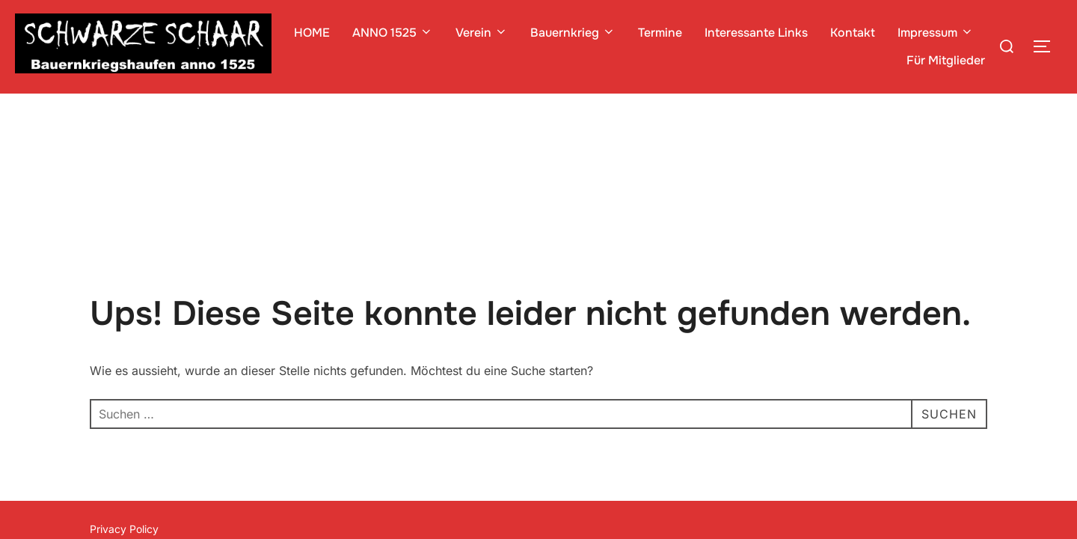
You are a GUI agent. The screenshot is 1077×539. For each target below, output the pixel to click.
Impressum (936, 32)
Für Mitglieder (945, 60)
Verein (481, 32)
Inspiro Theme (878, 451)
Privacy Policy (124, 435)
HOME (312, 32)
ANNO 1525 (392, 32)
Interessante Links (756, 32)
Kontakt (852, 32)
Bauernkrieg (573, 32)
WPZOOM (962, 451)
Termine (660, 32)
